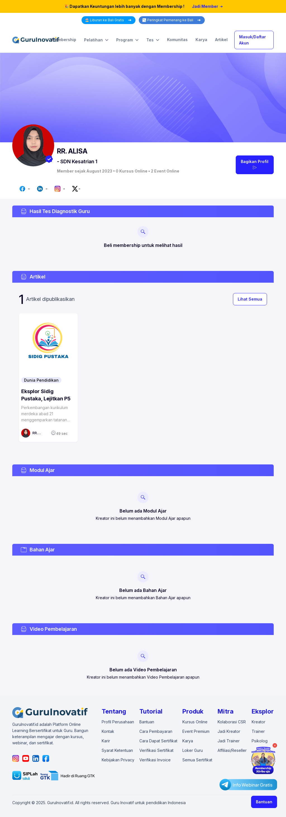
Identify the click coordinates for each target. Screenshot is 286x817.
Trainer (258, 731)
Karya (201, 39)
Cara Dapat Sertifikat (158, 740)
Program (127, 40)
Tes (152, 40)
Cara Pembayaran (155, 731)
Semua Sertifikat (197, 759)
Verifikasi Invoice (155, 759)
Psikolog (260, 740)
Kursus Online (195, 721)
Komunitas (177, 39)
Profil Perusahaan (118, 721)
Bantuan (264, 801)
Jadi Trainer (229, 740)
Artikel (221, 39)
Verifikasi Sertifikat (156, 750)
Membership (64, 39)
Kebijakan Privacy (118, 759)
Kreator (258, 721)
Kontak (108, 731)
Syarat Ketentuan (117, 750)
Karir (106, 740)
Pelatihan (96, 40)
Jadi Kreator (229, 731)
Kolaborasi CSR (232, 721)
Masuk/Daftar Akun (252, 39)
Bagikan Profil (254, 164)
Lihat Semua (250, 299)
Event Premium (195, 731)
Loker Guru (192, 750)
